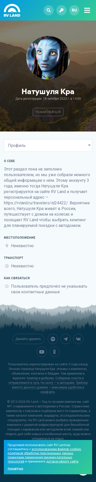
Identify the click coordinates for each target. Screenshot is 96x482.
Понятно (15, 469)
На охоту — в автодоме (57, 383)
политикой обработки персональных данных (40, 453)
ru (74, 10)
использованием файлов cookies (56, 449)
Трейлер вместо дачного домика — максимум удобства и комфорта (50, 387)
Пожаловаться (48, 112)
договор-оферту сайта (62, 461)
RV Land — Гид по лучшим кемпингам (53, 402)
